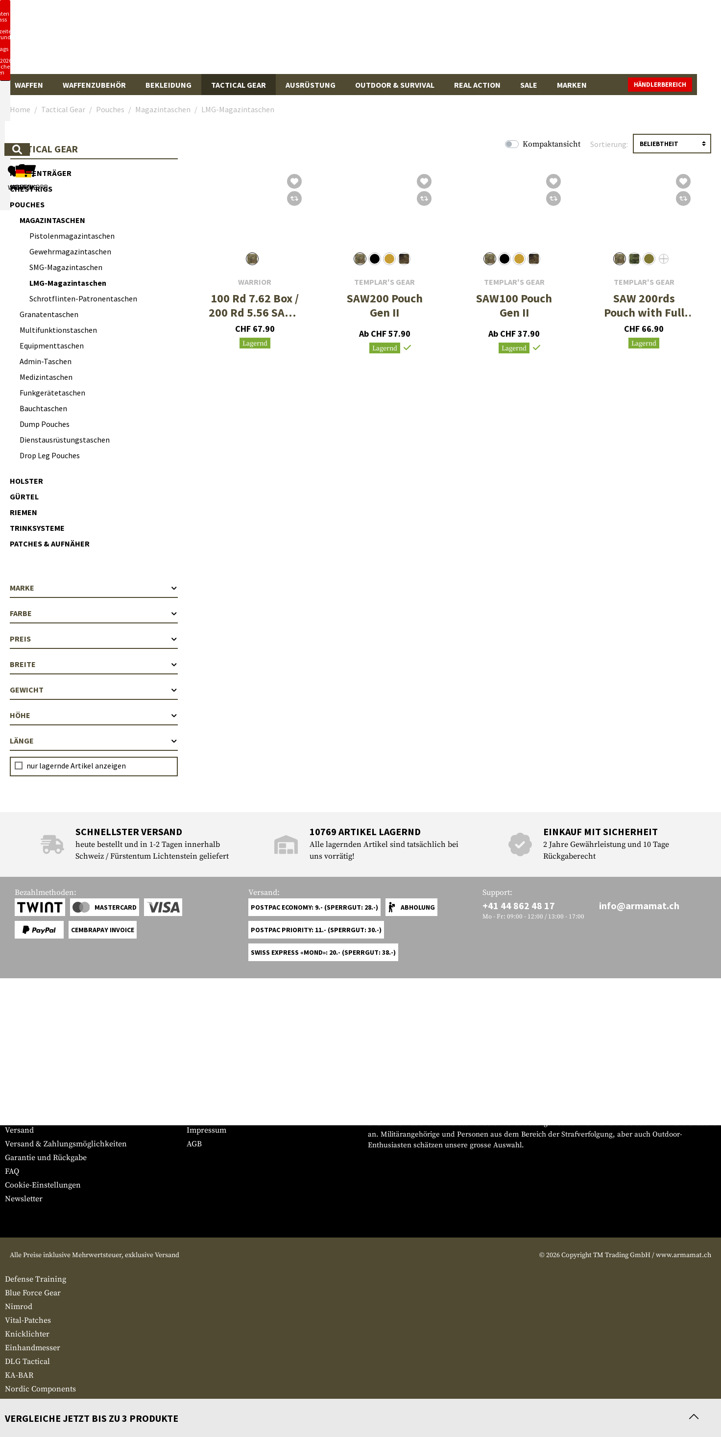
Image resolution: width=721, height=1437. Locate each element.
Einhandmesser (32, 1348)
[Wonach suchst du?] (325, 40)
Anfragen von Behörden (229, 1116)
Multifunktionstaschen (58, 330)
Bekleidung (168, 85)
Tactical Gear (238, 85)
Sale (528, 85)
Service (23, 1083)
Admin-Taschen (46, 361)
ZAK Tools (23, 1403)
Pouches (27, 204)
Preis (94, 639)
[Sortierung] (672, 143)
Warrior (254, 282)
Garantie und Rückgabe (46, 1158)
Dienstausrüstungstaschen (65, 440)
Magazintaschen (52, 220)
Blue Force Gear (33, 1293)
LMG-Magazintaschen (67, 283)
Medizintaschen (46, 377)
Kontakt (19, 1116)
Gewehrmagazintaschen (70, 251)
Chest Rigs (31, 189)
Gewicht (94, 689)
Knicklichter (27, 1334)
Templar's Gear (384, 282)
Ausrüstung (311, 85)
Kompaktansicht (551, 144)
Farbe (94, 613)
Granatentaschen (49, 314)
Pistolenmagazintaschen (72, 236)
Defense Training (35, 1279)
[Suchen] (440, 40)
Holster (26, 481)
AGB (194, 1144)
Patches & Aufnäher (50, 543)
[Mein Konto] (580, 41)
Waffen (29, 85)
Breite (94, 664)
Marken (572, 85)
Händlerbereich (684, 84)
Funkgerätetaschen (52, 392)
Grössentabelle (31, 1103)
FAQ (12, 1171)
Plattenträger (41, 173)
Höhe (94, 715)
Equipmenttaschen (52, 345)
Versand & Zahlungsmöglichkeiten (66, 1144)
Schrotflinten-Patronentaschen (83, 298)
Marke (94, 588)
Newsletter (24, 1199)
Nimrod (18, 1307)
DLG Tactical (27, 1361)
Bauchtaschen (43, 408)
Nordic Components (40, 1389)
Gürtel (24, 496)
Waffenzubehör (94, 85)
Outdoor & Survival (394, 85)
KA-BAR (19, 1375)
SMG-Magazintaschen (65, 267)
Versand (19, 1130)
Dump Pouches (45, 424)
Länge (94, 740)
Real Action (477, 85)
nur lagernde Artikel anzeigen (76, 765)
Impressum (206, 1130)
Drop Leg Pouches (50, 455)
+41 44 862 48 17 (518, 905)
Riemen (23, 512)
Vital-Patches (28, 1320)
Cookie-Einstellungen (43, 1185)
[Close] (488, 8)
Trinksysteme (37, 528)
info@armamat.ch (639, 905)
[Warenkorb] (659, 41)
